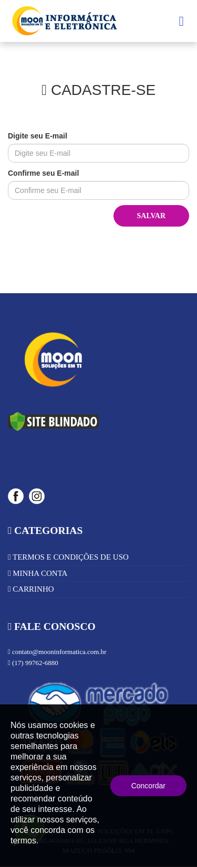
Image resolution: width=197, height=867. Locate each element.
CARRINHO (31, 589)
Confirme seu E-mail (43, 173)
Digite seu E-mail (37, 136)
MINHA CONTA (37, 573)
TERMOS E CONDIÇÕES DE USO (68, 557)
